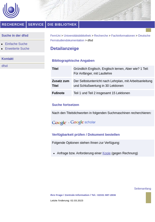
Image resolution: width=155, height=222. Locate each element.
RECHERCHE (13, 24)
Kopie (107, 153)
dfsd (5, 66)
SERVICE (36, 24)
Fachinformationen (123, 35)
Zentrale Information (77, 194)
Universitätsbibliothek (77, 35)
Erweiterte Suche (17, 48)
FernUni (55, 35)
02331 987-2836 (106, 194)
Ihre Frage (56, 194)
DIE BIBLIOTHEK (62, 24)
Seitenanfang (142, 188)
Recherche (101, 35)
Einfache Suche (16, 44)
